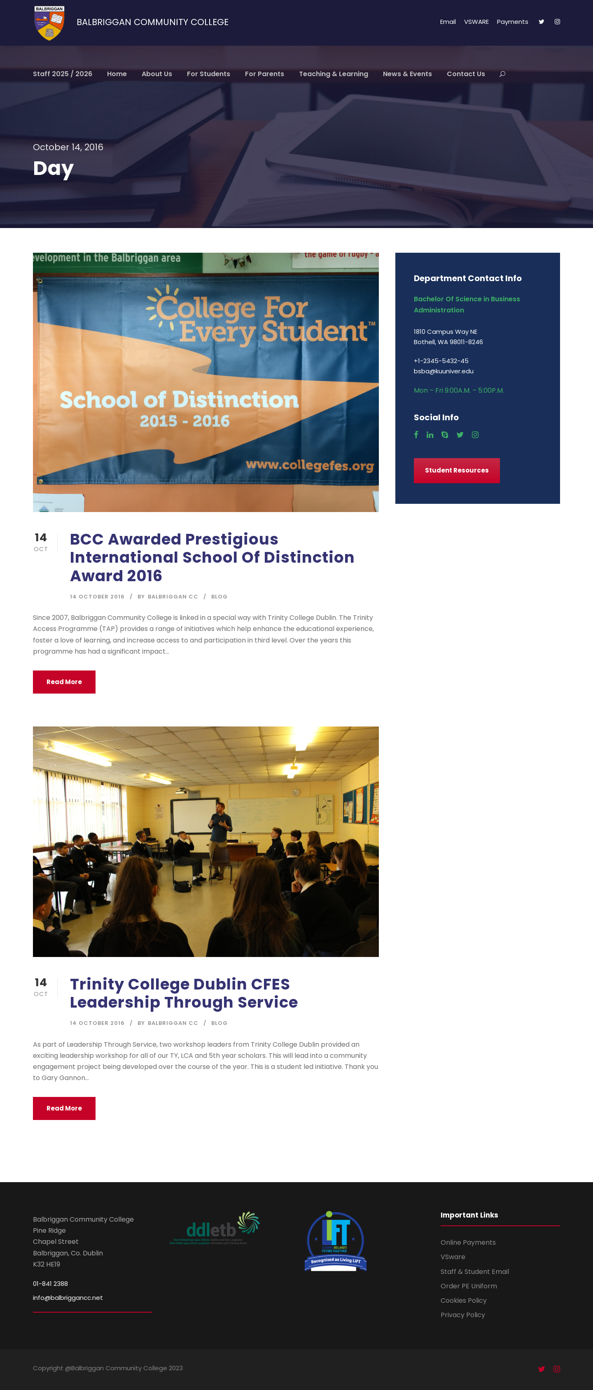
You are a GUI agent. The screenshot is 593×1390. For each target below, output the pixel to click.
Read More (64, 682)
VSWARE (476, 21)
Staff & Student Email (475, 1271)
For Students (208, 74)
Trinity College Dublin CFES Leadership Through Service (184, 993)
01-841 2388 (50, 1283)
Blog (219, 597)
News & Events (407, 74)
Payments (512, 21)
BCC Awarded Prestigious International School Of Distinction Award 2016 (212, 558)
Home (117, 74)
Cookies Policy (464, 1300)
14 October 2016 (97, 597)
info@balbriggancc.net (68, 1297)
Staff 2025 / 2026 (62, 74)
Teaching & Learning (333, 74)
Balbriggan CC (173, 597)
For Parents (264, 74)
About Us (157, 74)
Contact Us (466, 74)
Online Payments (468, 1242)
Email (448, 21)
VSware (453, 1257)
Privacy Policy (463, 1315)
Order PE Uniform (469, 1286)
